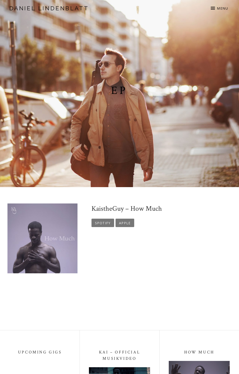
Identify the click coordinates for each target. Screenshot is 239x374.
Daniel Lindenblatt (49, 8)
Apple (125, 223)
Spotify (103, 223)
